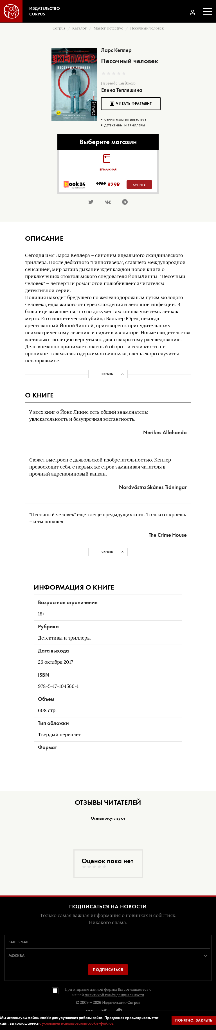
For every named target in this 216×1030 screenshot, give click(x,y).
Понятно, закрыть (193, 1020)
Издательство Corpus (121, 1003)
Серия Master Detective (125, 119)
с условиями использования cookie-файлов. (76, 1023)
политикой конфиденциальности (114, 995)
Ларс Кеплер (116, 50)
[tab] (108, 162)
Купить (139, 185)
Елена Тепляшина (121, 90)
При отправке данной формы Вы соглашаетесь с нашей (108, 992)
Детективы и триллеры (124, 125)
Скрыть (107, 374)
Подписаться (108, 969)
